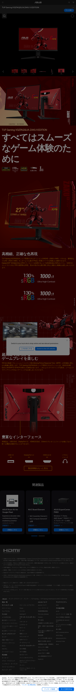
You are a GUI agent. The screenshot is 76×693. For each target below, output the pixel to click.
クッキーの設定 (49, 689)
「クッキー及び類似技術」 (29, 685)
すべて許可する (66, 689)
